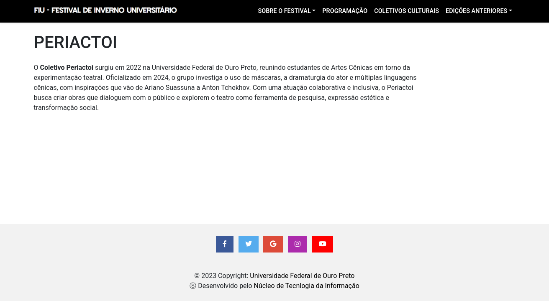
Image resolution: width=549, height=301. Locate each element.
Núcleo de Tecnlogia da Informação (306, 286)
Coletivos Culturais (406, 11)
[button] (224, 244)
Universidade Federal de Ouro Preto (302, 276)
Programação (344, 11)
